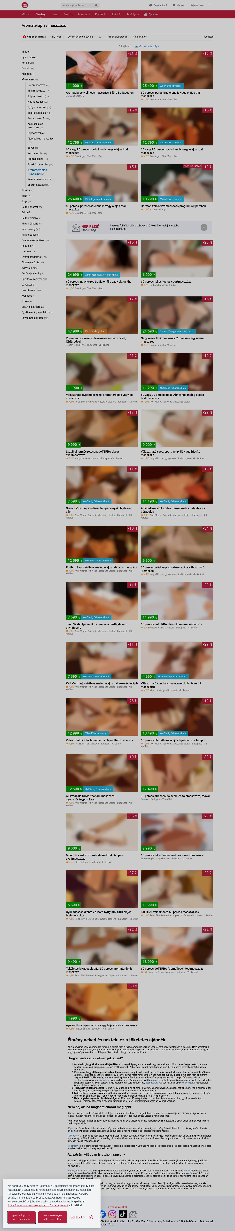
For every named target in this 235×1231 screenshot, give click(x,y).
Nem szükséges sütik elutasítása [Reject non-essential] (52, 1217)
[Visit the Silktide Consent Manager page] (91, 1217)
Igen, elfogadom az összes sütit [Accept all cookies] (21, 1217)
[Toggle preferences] (77, 1217)
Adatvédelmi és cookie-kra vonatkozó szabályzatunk (38, 1205)
